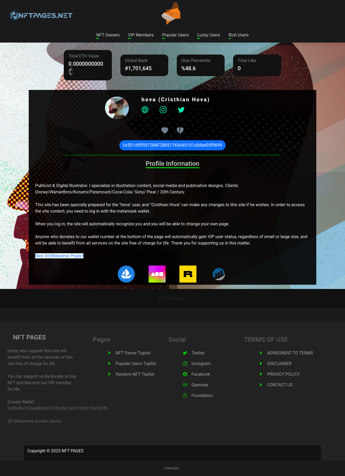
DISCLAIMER (287, 363)
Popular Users (175, 35)
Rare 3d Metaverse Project (59, 255)
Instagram (208, 363)
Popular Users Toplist (143, 363)
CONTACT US (287, 384)
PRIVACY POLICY (291, 374)
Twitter (205, 352)
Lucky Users (208, 35)
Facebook (208, 374)
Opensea (207, 384)
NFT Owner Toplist (140, 352)
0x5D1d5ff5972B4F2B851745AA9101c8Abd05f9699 (172, 145)
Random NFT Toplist (142, 374)
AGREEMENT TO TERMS (298, 352)
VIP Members (141, 35)
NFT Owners (108, 35)
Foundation (209, 395)
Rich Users (239, 35)
